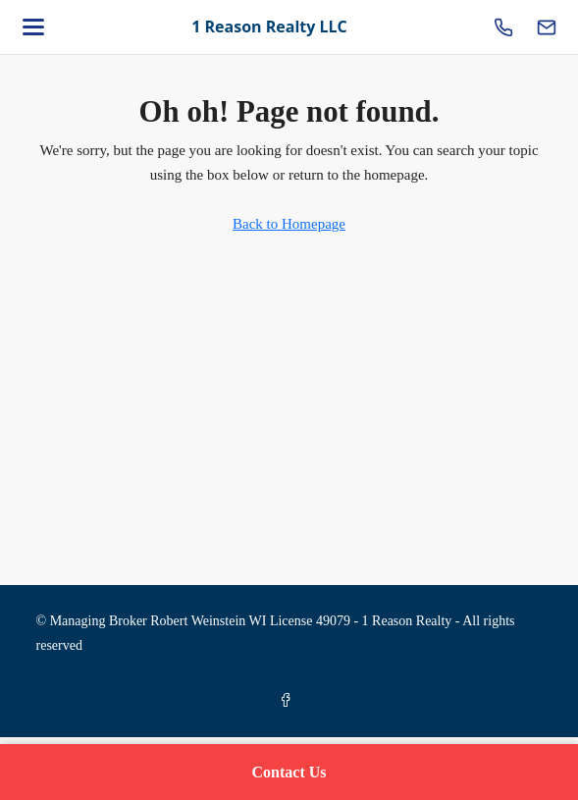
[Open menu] (33, 27)
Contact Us (289, 772)
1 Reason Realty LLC (269, 26)
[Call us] (503, 27)
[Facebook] (289, 701)
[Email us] (546, 27)
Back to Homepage (289, 224)
